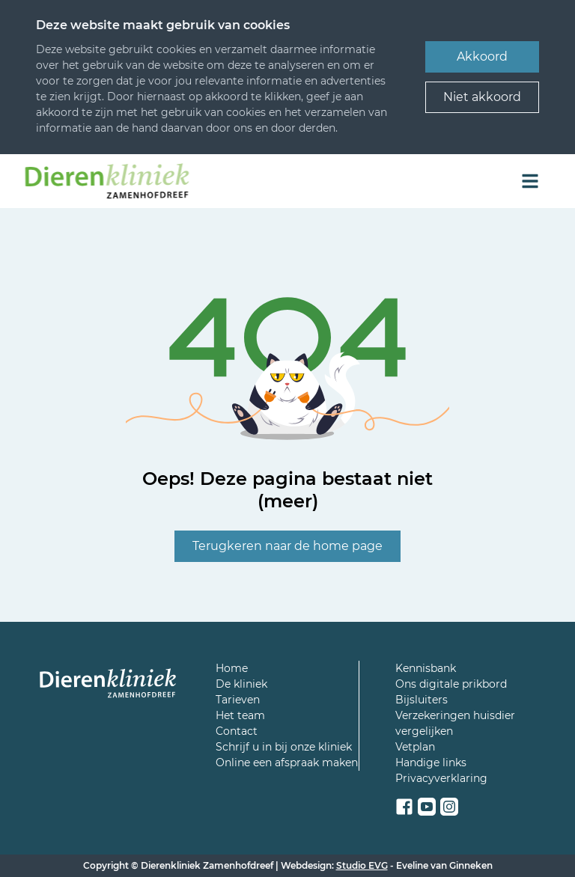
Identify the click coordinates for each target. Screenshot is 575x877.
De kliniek (241, 684)
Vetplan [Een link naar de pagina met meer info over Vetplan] (415, 747)
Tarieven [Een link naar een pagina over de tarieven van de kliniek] (238, 699)
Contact (237, 731)
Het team (240, 715)
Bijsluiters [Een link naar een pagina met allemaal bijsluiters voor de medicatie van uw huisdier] (421, 699)
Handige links (430, 762)
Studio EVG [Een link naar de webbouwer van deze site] (362, 865)
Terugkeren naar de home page (287, 546)
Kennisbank (425, 668)
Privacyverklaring (441, 778)
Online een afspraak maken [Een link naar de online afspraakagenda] (287, 762)
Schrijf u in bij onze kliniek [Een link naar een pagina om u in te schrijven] (284, 747)
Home (232, 668)
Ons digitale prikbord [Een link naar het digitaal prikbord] (451, 684)
